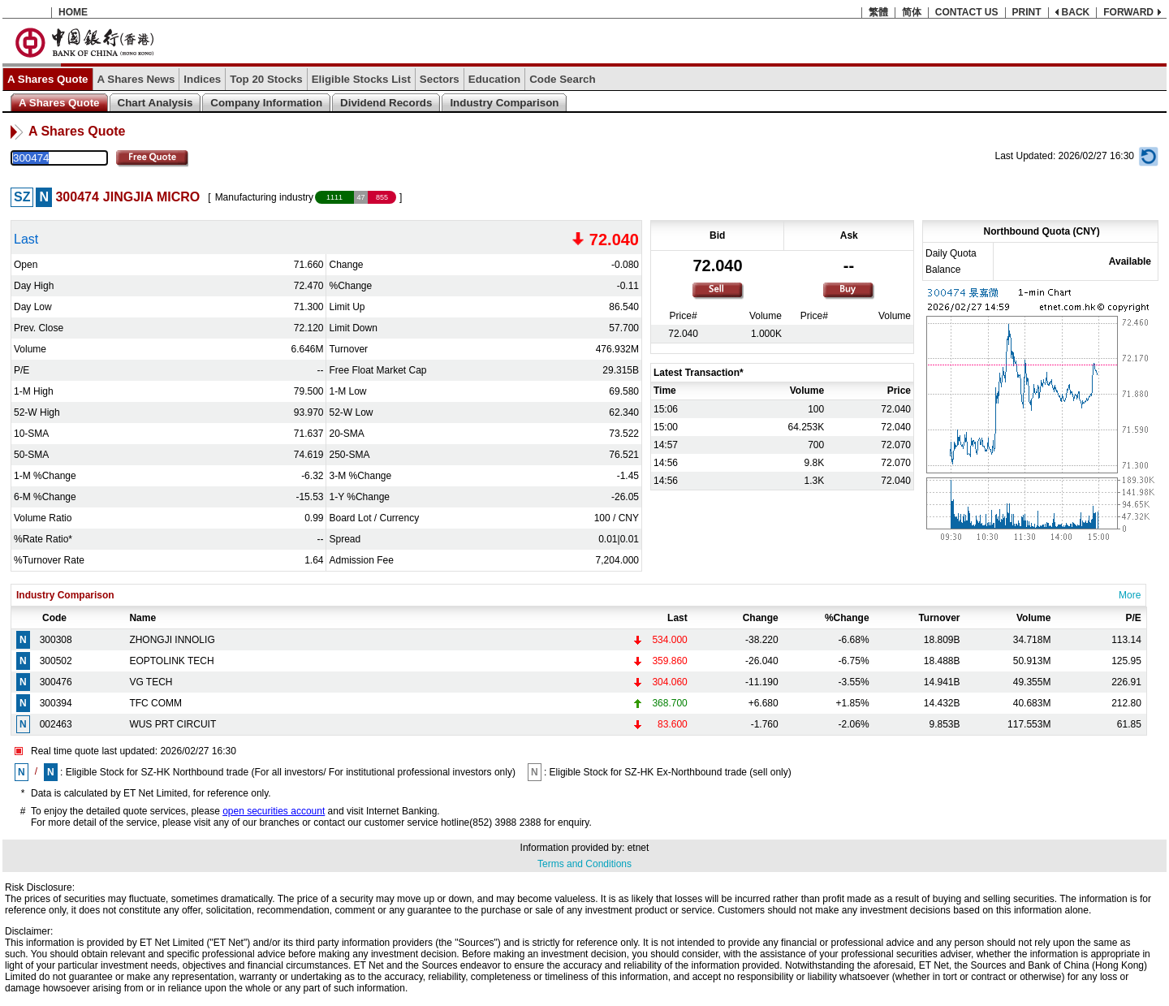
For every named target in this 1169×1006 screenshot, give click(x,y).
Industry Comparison (504, 103)
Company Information (266, 103)
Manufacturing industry (264, 197)
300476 (56, 682)
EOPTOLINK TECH (171, 661)
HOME (73, 12)
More (1130, 595)
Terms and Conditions (584, 864)
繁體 (878, 12)
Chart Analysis (155, 103)
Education (494, 79)
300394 (56, 703)
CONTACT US (967, 12)
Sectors (439, 79)
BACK (1076, 12)
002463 (56, 724)
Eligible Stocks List (361, 79)
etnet (638, 847)
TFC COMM (155, 703)
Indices (202, 79)
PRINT (1027, 12)
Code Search (562, 79)
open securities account (273, 811)
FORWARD (1128, 12)
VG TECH (150, 682)
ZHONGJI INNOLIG (171, 639)
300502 (56, 661)
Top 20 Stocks (266, 79)
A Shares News (136, 79)
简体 (911, 12)
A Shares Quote (47, 79)
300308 (56, 639)
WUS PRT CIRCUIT (172, 724)
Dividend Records (386, 103)
